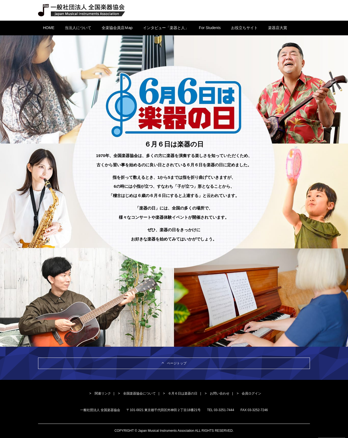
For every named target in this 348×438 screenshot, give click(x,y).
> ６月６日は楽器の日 (180, 393)
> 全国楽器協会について (137, 393)
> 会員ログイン (249, 393)
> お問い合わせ (217, 393)
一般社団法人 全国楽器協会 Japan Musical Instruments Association (81, 10)
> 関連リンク (100, 393)
